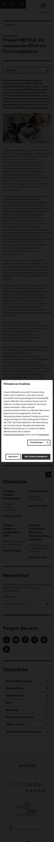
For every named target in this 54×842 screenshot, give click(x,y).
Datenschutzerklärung (14, 434)
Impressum (43, 434)
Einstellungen (36, 443)
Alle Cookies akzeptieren (36, 457)
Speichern (13, 457)
